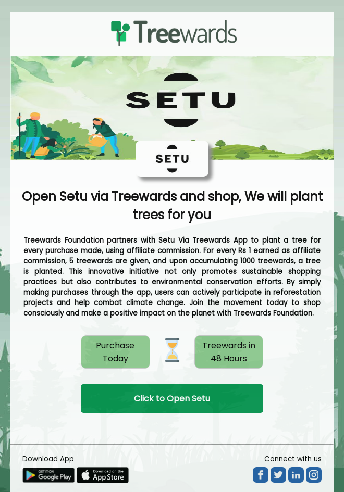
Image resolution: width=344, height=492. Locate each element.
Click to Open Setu (172, 399)
